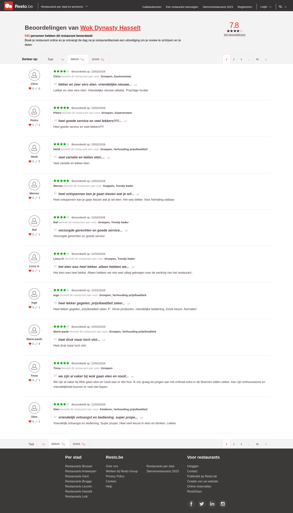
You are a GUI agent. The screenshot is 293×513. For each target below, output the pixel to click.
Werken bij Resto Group (122, 471)
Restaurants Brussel (78, 466)
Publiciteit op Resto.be (202, 476)
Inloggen (193, 466)
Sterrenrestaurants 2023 (162, 471)
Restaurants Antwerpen (80, 471)
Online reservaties (199, 486)
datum (75, 59)
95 (257, 59)
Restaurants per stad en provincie (64, 6)
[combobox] (267, 6)
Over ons (112, 466)
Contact (111, 481)
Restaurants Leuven (78, 486)
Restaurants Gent (77, 476)
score (96, 59)
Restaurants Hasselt (78, 491)
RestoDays (194, 491)
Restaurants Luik (76, 496)
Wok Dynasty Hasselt (110, 27)
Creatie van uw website (202, 481)
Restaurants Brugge (78, 481)
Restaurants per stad (160, 466)
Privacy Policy (115, 476)
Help (109, 486)
